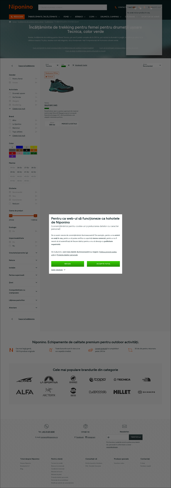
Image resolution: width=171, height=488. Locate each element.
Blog (21, 469)
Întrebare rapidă (145, 466)
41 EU (26, 172)
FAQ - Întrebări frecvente (93, 466)
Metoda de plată (56, 474)
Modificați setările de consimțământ (62, 483)
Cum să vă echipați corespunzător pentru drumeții (119, 48)
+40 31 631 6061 (48, 432)
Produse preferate (140, 8)
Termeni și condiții (57, 463)
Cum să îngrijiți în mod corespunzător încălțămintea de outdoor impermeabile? (63, 48)
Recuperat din (58, 64)
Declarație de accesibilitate (59, 480)
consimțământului (112, 447)
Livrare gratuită (101, 348)
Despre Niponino (25, 463)
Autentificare (145, 8)
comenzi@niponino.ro (49, 437)
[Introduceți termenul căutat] (72, 7)
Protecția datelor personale (67, 255)
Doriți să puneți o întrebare (93, 463)
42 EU (33, 172)
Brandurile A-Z (24, 466)
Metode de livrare (56, 472)
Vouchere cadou (119, 463)
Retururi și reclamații (57, 466)
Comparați (135, 8)
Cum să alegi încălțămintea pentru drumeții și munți (85, 51)
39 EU (12, 172)
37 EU (26, 167)
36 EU (19, 167)
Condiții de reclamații (57, 469)
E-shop (142, 463)
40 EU (19, 172)
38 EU (33, 167)
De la (10, 215)
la (35, 215)
